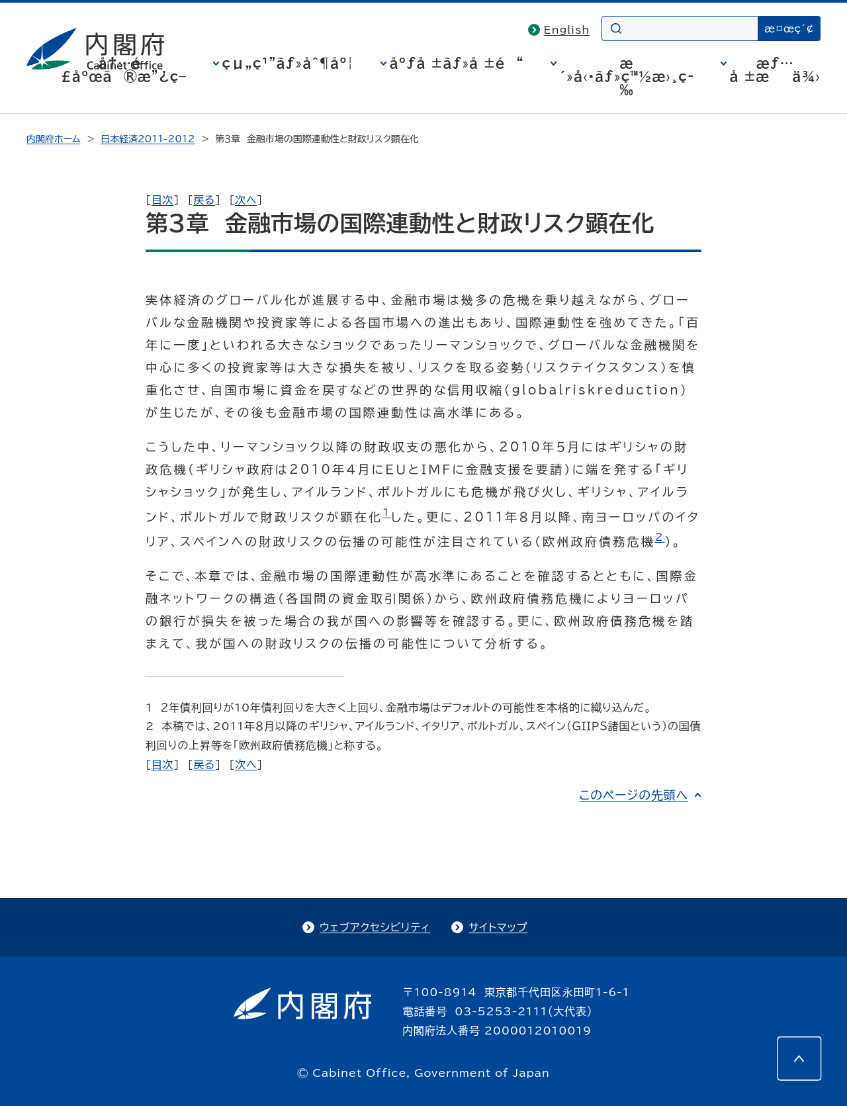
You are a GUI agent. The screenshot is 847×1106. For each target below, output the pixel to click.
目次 (163, 200)
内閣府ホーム (53, 139)
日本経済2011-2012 (148, 139)
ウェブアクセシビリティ (375, 927)
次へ (246, 200)
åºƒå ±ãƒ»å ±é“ (457, 62)
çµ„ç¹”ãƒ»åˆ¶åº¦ (288, 62)
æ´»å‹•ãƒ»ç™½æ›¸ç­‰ (627, 76)
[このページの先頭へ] (799, 1058)
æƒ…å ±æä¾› (775, 69)
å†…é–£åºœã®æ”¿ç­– (124, 69)
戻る (204, 200)
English (567, 29)
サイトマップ (497, 927)
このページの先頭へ (633, 795)
